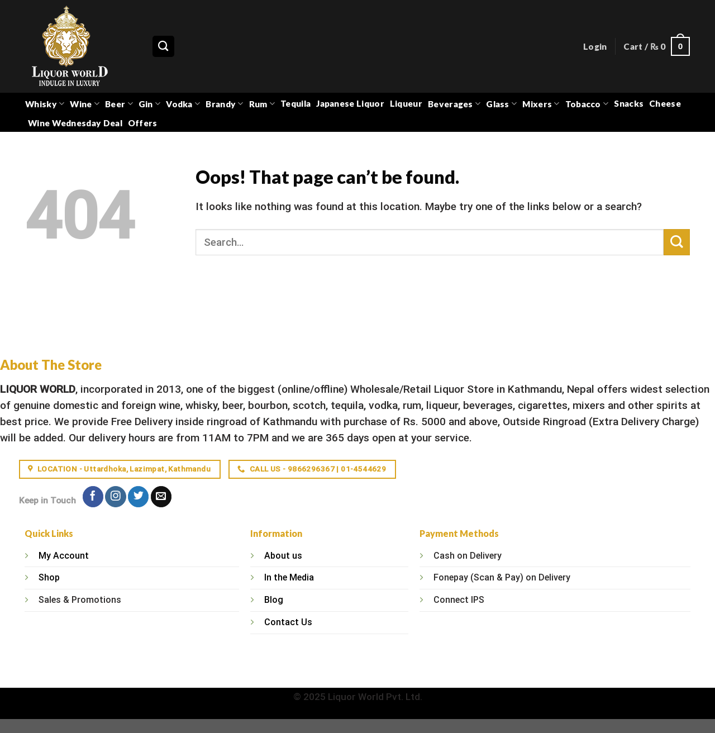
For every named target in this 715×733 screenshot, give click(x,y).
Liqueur (406, 103)
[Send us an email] (161, 496)
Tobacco (587, 103)
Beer (119, 103)
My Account (64, 555)
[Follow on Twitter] (138, 496)
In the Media (289, 577)
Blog (273, 599)
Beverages (454, 103)
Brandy (224, 103)
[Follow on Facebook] (93, 496)
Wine (84, 103)
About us (283, 555)
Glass (501, 103)
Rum (262, 103)
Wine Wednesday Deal (75, 123)
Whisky (44, 103)
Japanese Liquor (350, 103)
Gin (149, 103)
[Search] (163, 47)
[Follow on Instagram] (115, 496)
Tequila (295, 103)
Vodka (183, 103)
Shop (49, 577)
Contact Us (288, 622)
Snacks (629, 103)
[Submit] (677, 242)
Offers (143, 123)
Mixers (540, 103)
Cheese (665, 103)
